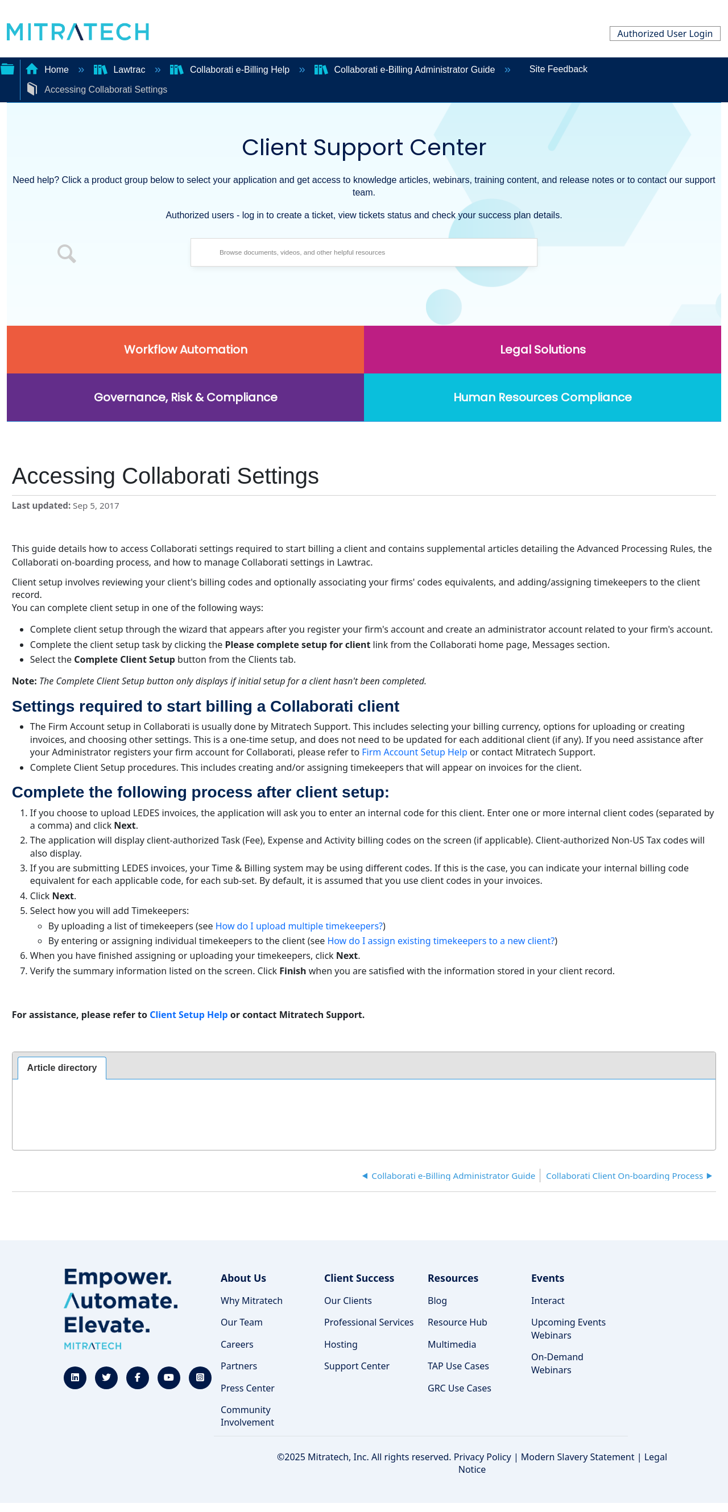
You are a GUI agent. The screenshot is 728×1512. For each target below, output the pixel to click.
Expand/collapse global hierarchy (7, 67)
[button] (67, 255)
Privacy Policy (482, 1457)
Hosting (341, 1344)
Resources (453, 1278)
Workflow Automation (185, 350)
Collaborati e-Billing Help (231, 69)
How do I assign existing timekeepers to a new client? (441, 940)
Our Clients (348, 1300)
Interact (548, 1300)
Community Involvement (247, 1415)
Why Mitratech (252, 1300)
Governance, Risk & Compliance (186, 397)
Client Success (359, 1278)
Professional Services (369, 1322)
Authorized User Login (665, 33)
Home (48, 69)
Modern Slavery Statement (578, 1457)
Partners (239, 1366)
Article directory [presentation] (62, 1068)
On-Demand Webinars (557, 1363)
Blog (437, 1300)
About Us (243, 1278)
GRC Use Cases (459, 1388)
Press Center (248, 1388)
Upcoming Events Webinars (568, 1328)
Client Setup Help (189, 1014)
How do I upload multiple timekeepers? (299, 926)
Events (547, 1278)
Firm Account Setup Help (414, 752)
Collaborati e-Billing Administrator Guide (406, 69)
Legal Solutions (543, 350)
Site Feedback (559, 69)
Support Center (357, 1366)
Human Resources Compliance (542, 397)
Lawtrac (121, 69)
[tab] (62, 1068)
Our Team (242, 1322)
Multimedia (452, 1344)
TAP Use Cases (458, 1366)
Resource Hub (457, 1322)
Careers (237, 1344)
